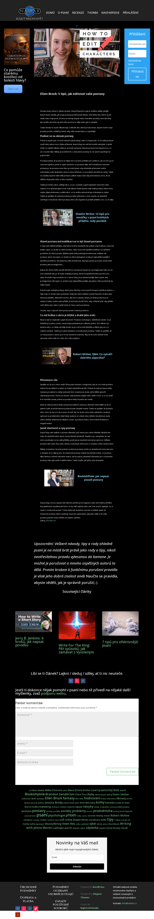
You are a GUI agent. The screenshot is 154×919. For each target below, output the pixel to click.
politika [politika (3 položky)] (119, 807)
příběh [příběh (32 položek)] (71, 815)
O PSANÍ (63, 12)
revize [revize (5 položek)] (107, 815)
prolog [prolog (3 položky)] (116, 811)
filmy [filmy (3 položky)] (81, 798)
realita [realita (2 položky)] (84, 816)
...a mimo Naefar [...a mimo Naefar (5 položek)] (36, 790)
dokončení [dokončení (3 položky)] (26, 798)
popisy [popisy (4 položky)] (126, 806)
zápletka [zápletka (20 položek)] (92, 828)
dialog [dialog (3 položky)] (109, 794)
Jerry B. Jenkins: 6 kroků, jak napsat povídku (29, 641)
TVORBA (92, 12)
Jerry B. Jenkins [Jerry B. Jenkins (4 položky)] (38, 802)
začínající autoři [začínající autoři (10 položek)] (62, 828)
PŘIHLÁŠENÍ (131, 12)
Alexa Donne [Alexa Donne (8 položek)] (75, 790)
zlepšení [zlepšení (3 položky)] (76, 828)
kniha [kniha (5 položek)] (92, 802)
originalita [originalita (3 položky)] (104, 807)
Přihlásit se (137, 74)
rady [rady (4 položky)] (79, 815)
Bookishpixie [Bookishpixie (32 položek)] (35, 794)
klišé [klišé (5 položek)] (87, 802)
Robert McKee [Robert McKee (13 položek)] (119, 815)
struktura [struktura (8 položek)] (94, 819)
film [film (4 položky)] (77, 798)
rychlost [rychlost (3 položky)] (50, 820)
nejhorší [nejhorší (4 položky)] (71, 806)
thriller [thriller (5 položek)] (103, 819)
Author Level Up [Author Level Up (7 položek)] (91, 790)
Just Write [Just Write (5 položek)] (80, 802)
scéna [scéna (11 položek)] (68, 819)
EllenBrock (51, 520)
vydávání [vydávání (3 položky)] (85, 824)
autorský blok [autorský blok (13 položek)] (110, 790)
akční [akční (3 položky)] (65, 790)
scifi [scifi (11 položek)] (61, 819)
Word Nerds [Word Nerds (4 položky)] (113, 824)
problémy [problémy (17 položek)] (79, 811)
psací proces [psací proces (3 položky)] (30, 816)
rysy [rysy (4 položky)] (57, 820)
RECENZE (78, 12)
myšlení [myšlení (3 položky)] (63, 807)
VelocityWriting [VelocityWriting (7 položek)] (53, 823)
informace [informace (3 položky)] (111, 798)
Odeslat (77, 866)
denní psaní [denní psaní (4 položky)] (100, 794)
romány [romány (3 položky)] (36, 820)
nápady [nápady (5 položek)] (78, 806)
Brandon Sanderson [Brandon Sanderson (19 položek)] (60, 794)
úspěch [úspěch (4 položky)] (102, 828)
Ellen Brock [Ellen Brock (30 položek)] (53, 798)
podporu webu (53, 693)
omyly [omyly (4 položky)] (96, 806)
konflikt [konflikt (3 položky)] (118, 803)
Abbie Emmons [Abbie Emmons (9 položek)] (53, 790)
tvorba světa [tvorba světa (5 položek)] (29, 823)
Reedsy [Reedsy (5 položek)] (99, 815)
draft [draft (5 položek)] (33, 798)
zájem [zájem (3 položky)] (82, 828)
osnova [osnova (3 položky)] (112, 807)
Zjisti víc (13, 89)
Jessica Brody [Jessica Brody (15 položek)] (54, 802)
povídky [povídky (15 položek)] (66, 811)
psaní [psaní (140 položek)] (42, 815)
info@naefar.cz (129, 903)
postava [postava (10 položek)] (27, 811)
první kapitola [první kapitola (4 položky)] (126, 811)
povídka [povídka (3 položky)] (56, 811)
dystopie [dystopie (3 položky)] (40, 798)
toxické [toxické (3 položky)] (124, 820)
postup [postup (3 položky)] (49, 811)
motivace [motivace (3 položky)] (55, 807)
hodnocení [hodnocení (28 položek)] (92, 798)
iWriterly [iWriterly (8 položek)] (121, 798)
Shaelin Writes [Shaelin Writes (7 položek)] (81, 819)
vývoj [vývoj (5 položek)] (99, 823)
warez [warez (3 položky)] (105, 824)
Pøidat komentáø (122, 771)
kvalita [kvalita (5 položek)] (35, 806)
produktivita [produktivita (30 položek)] (102, 810)
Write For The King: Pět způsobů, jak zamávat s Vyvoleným (76, 648)
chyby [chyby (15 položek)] (90, 794)
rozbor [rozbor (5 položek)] (43, 819)
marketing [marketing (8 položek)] (45, 806)
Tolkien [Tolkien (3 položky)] (117, 820)
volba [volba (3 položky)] (78, 824)
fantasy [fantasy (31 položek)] (69, 798)
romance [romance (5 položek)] (28, 819)
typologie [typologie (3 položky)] (40, 824)
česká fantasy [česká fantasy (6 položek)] (113, 827)
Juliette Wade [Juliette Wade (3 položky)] (69, 803)
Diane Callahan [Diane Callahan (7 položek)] (121, 794)
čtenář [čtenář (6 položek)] (124, 827)
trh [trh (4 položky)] (129, 820)
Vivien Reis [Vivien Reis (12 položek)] (68, 823)
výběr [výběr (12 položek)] (92, 823)
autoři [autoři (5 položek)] (123, 790)
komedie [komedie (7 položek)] (110, 802)
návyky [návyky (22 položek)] (88, 806)
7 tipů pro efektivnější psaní (120, 643)
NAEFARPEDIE (110, 12)
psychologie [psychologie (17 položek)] (56, 815)
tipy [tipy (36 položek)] (110, 819)
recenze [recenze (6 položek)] (91, 815)
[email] (77, 857)
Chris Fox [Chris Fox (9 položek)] (80, 794)
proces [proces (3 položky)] (89, 811)
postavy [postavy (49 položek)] (39, 810)
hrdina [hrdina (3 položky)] (103, 798)
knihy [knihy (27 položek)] (100, 802)
